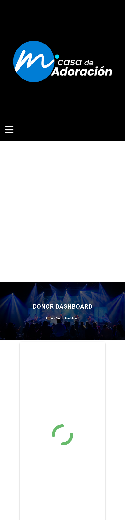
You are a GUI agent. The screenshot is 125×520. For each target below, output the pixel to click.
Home (49, 318)
